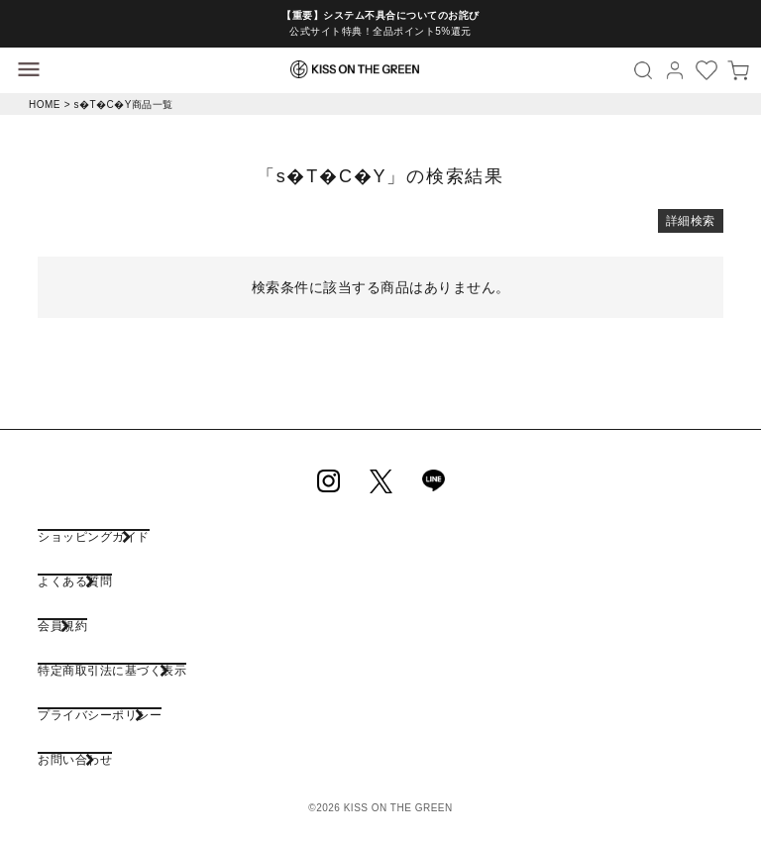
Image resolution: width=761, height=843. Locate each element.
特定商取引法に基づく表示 (112, 670)
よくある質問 (75, 581)
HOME (44, 104)
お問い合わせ (75, 759)
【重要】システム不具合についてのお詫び (380, 15)
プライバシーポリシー (100, 714)
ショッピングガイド (94, 536)
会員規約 (62, 625)
